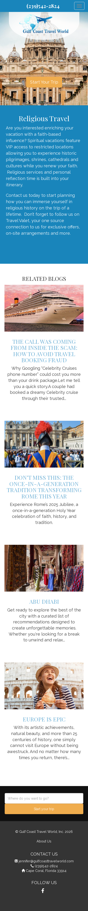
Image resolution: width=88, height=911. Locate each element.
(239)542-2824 (43, 5)
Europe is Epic (44, 719)
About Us (44, 841)
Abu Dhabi (44, 601)
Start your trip (44, 809)
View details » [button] (44, 407)
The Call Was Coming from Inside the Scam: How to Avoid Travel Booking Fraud (44, 351)
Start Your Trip (44, 82)
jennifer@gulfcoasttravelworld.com (46, 861)
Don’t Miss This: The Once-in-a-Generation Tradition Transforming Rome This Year (44, 487)
